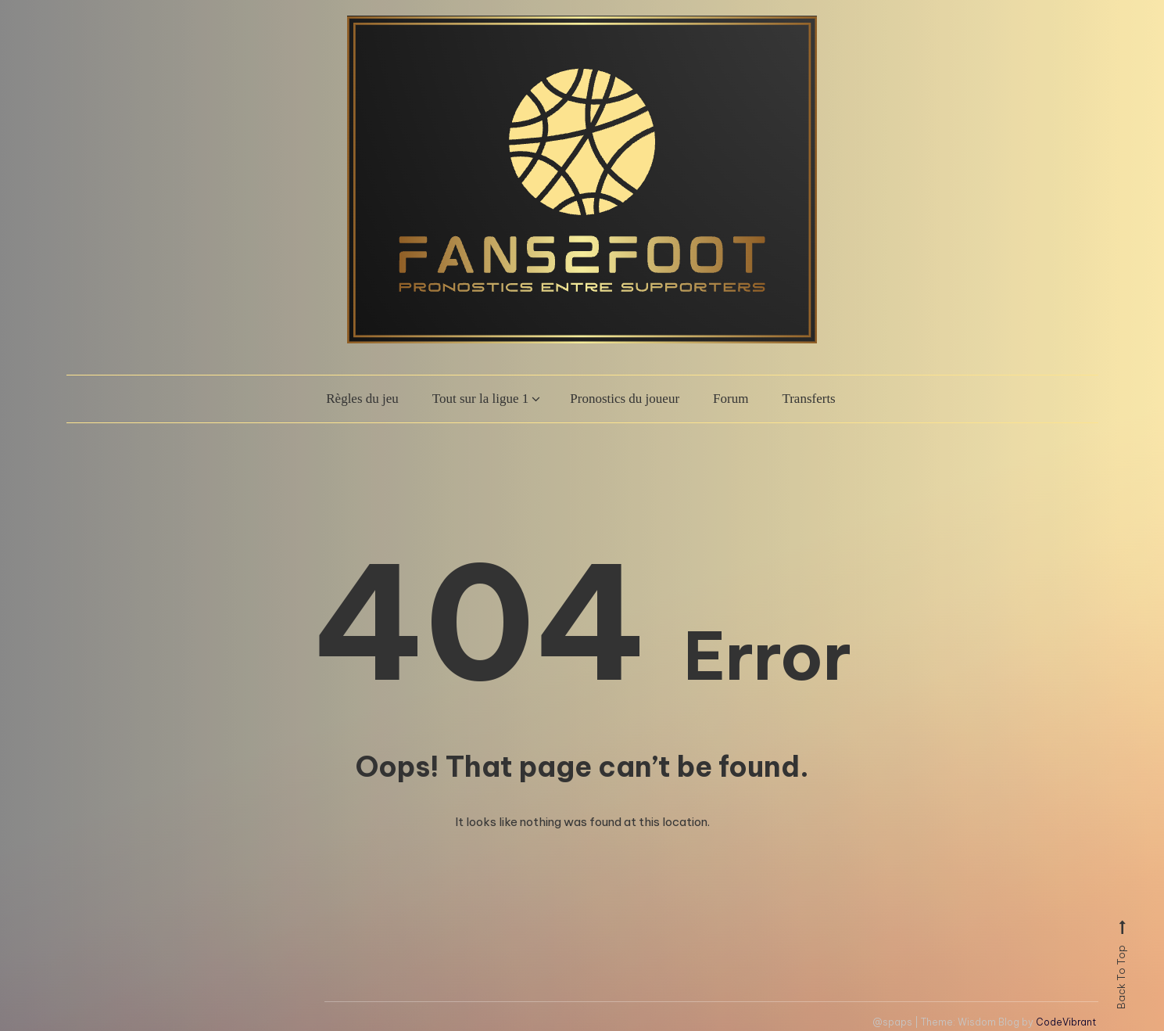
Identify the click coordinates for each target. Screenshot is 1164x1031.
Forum (730, 398)
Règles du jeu (362, 398)
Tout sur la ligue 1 (480, 398)
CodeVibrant (1066, 1022)
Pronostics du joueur (624, 398)
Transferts (808, 398)
